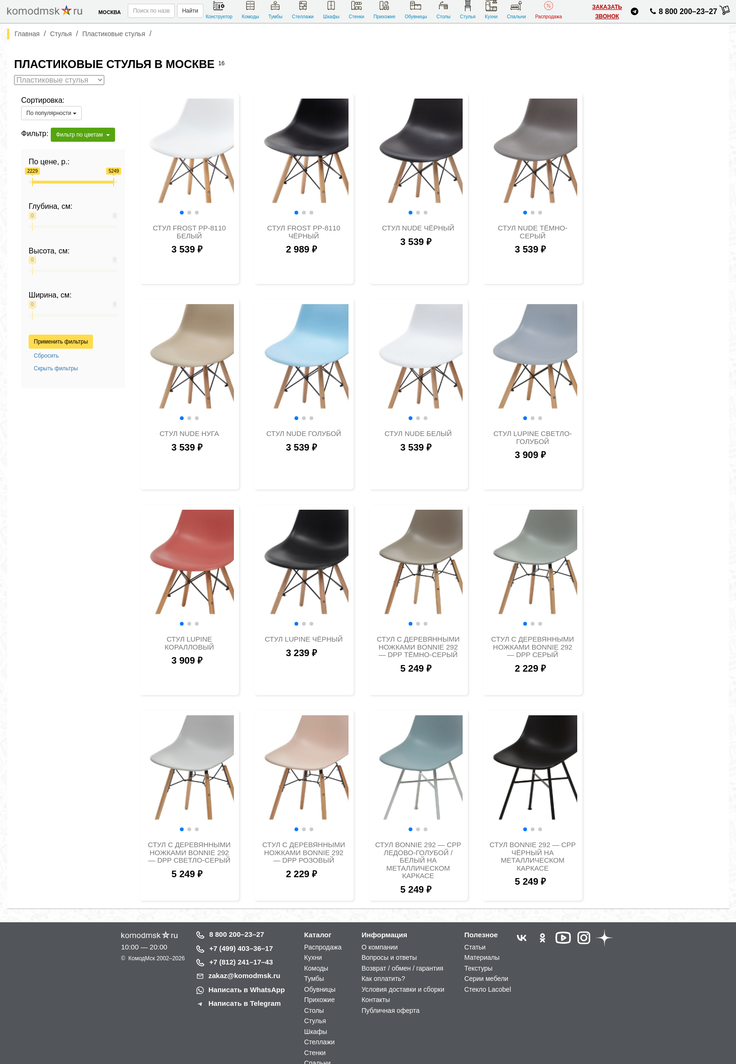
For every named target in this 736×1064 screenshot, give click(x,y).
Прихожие (384, 9)
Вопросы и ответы (389, 957)
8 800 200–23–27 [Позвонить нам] (682, 13)
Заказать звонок (607, 12)
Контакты (376, 999)
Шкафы (331, 9)
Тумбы (275, 9)
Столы (443, 9)
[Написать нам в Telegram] (634, 13)
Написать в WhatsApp (247, 990)
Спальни (516, 9)
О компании (380, 947)
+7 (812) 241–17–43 (241, 962)
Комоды (250, 9)
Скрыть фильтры (56, 368)
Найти (190, 11)
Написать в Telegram (245, 1003)
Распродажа (548, 9)
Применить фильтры (61, 341)
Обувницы (416, 9)
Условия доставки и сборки (403, 989)
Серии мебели (487, 978)
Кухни (491, 9)
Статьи (475, 947)
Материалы (482, 957)
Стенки (356, 9)
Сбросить (46, 355)
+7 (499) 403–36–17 (241, 948)
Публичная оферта (391, 1010)
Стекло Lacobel (488, 989)
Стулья (467, 9)
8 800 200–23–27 (236, 934)
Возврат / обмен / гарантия (402, 968)
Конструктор (219, 9)
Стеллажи (302, 9)
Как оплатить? (383, 978)
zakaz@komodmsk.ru (244, 976)
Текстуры (479, 968)
